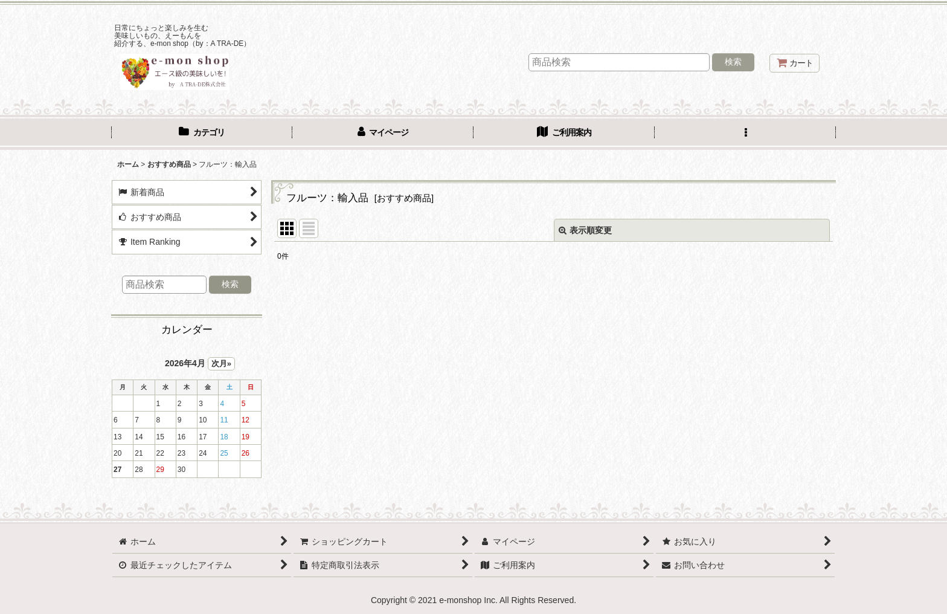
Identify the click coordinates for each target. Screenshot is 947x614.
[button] (745, 133)
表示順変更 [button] (585, 230)
